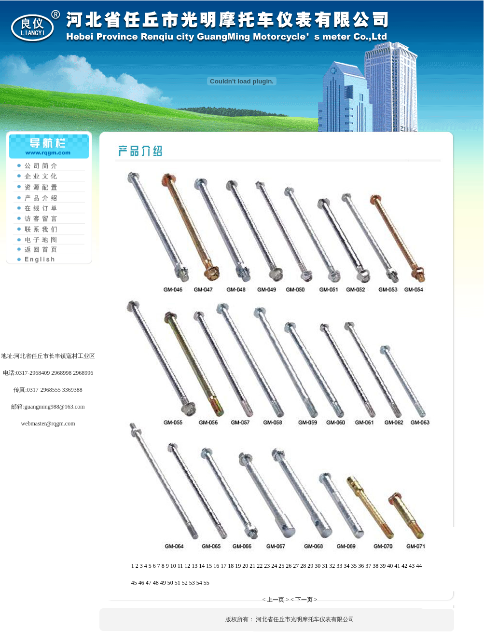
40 (390, 565)
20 (245, 565)
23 (267, 565)
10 (173, 565)
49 (163, 582)
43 (412, 565)
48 (156, 582)
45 (134, 582)
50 (170, 582)
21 (252, 565)
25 (281, 565)
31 (325, 565)
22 (260, 565)
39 (383, 565)
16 (216, 565)
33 (339, 565)
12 (187, 565)
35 (354, 565)
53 (192, 582)
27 (296, 565)
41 (397, 565)
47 (149, 582)
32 (332, 565)
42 (404, 565)
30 (317, 565)
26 (288, 565)
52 (185, 582)
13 (194, 565)
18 (231, 565)
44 (419, 565)
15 (209, 565)
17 (223, 565)
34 (346, 565)
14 (202, 565)
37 (368, 565)
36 (361, 565)
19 (238, 565)
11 (180, 565)
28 (303, 565)
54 (199, 582)
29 (310, 565)
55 (206, 582)
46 (141, 582)
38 (375, 565)
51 (177, 582)
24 (274, 565)
